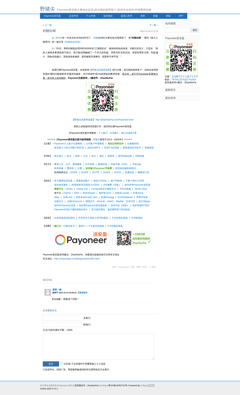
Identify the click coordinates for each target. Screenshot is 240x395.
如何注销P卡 (94, 147)
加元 (93, 156)
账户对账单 (116, 180)
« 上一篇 (47, 25)
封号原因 (89, 164)
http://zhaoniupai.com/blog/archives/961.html (76, 258)
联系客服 (58, 168)
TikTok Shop (140, 189)
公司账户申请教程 (95, 143)
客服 (155, 16)
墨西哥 (111, 156)
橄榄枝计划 (143, 172)
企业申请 (73, 16)
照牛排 (53, 385)
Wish (76, 193)
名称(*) (86, 318)
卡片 (196, 76)
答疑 (168, 16)
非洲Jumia (138, 193)
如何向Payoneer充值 (64, 205)
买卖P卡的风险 (111, 147)
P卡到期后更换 (115, 226)
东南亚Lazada (122, 193)
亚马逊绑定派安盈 (63, 180)
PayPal (67, 193)
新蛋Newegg (107, 197)
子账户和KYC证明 (135, 180)
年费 (79, 168)
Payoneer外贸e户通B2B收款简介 (71, 209)
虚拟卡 (81, 226)
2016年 (106, 172)
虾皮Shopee (89, 193)
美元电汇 (58, 156)
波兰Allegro (144, 201)
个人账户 (103, 133)
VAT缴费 (107, 184)
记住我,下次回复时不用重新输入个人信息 (84, 363)
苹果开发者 (142, 197)
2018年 (84, 172)
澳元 (101, 156)
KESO (59, 37)
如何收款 (108, 16)
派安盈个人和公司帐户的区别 (69, 147)
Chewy (69, 189)
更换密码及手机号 (132, 147)
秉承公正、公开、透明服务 (68, 164)
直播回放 (129, 172)
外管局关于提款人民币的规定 (93, 217)
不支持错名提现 (120, 217)
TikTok (175, 79)
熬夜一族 (57, 289)
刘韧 (95, 37)
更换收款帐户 (83, 180)
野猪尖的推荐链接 (101, 70)
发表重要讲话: (50, 310)
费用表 (70, 168)
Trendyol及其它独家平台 (103, 189)
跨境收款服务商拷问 (125, 168)
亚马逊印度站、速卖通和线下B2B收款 (110, 209)
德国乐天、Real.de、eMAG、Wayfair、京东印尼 (110, 201)
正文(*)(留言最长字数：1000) (57, 330)
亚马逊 (183, 79)
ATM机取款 (137, 217)
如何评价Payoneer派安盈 (137, 184)
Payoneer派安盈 (52, 16)
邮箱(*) (86, 324)
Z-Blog (144, 385)
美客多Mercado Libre (86, 197)
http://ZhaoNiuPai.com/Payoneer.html (114, 119)
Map (105, 385)
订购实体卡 (69, 226)
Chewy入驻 (82, 189)
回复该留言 (83, 293)
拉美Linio (67, 197)
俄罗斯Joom (105, 193)
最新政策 (102, 164)
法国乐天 (58, 201)
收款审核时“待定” (141, 205)
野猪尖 (47, 9)
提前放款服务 (61, 184)
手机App (136, 164)
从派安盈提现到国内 (64, 217)
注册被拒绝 (133, 143)
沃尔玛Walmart (125, 197)
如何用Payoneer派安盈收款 (93, 205)
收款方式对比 (100, 180)
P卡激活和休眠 (96, 226)
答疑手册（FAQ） (120, 164)
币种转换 (139, 156)
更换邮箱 (149, 147)
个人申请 (90, 16)
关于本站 (44, 385)
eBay (56, 197)
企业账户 (114, 133)
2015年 (117, 172)
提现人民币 (126, 16)
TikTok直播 (125, 189)
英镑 (77, 156)
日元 (85, 156)
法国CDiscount (74, 201)
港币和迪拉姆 (125, 156)
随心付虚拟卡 (128, 133)
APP (181, 16)
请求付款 (115, 205)
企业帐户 (176, 76)
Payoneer (62, 385)
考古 (71, 385)
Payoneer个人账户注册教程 (68, 143)
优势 (142, 16)
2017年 (95, 172)
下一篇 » (153, 25)
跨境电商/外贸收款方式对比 (86, 184)
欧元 (69, 156)
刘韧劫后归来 (72, 42)
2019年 (74, 172)
